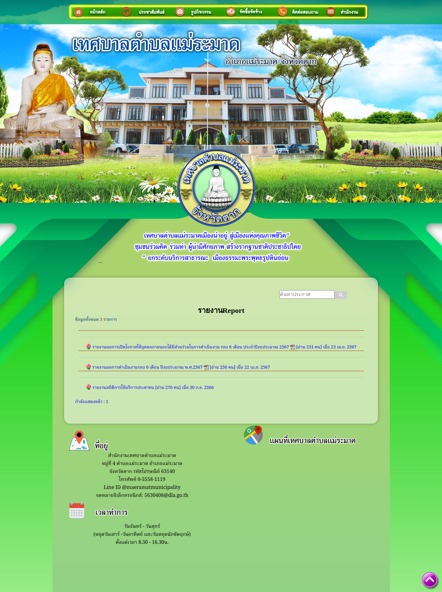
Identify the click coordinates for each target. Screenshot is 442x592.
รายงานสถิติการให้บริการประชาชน (123, 387)
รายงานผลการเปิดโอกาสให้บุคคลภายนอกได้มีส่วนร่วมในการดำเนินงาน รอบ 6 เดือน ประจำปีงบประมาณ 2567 (190, 347)
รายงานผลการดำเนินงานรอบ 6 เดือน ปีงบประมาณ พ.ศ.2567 (147, 367)
